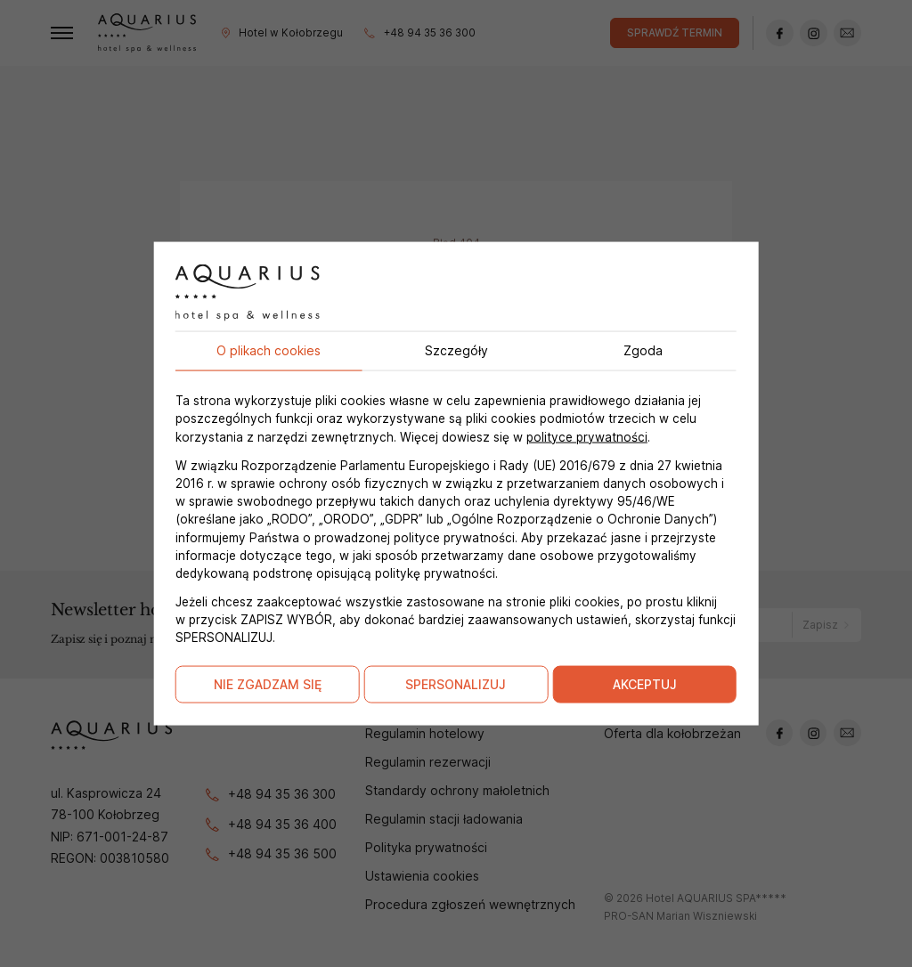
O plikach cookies (268, 350)
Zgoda (643, 350)
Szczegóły (456, 350)
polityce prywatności (586, 436)
